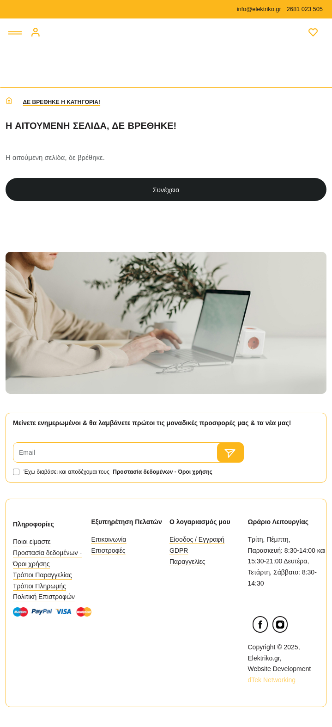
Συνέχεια (165, 190)
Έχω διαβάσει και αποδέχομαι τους (113, 472)
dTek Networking (272, 680)
